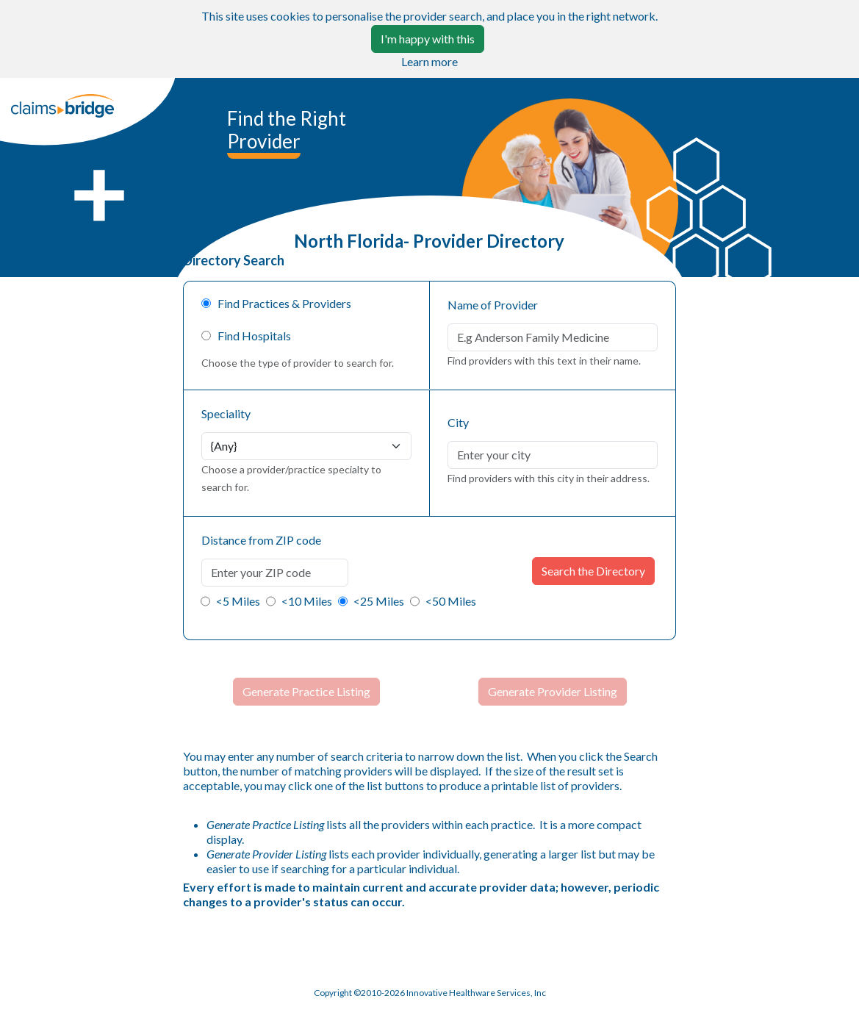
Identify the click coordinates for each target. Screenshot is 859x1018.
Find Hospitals (251, 336)
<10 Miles (306, 601)
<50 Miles (450, 601)
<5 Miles (238, 601)
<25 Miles (378, 601)
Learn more (429, 61)
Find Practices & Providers (281, 303)
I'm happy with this (428, 39)
